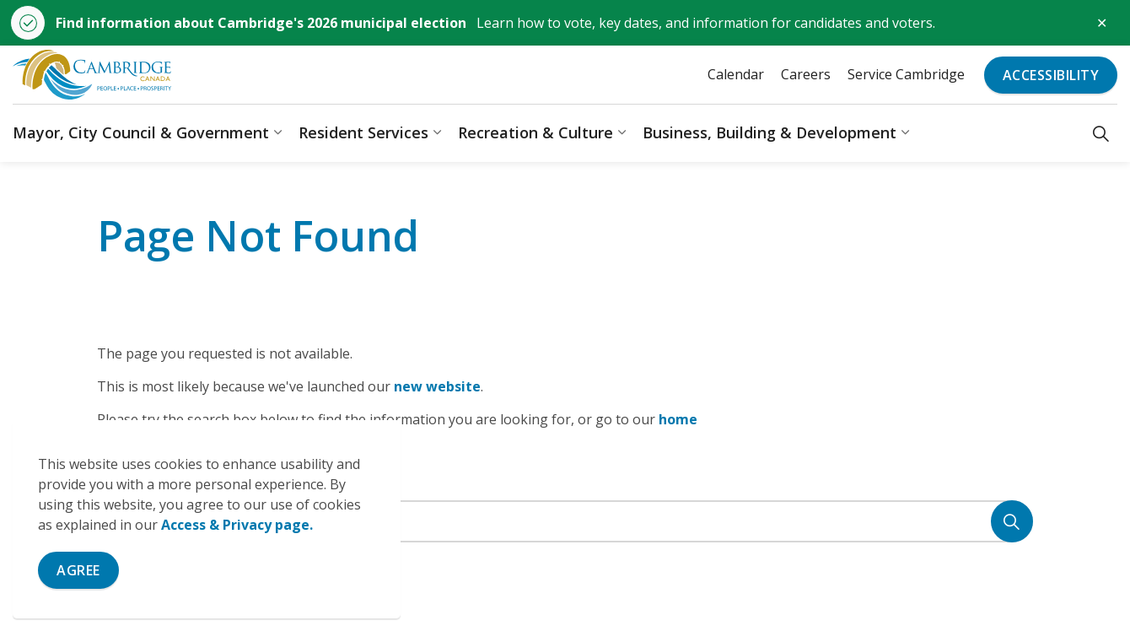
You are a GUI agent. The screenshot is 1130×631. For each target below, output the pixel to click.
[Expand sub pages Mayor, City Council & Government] (277, 133)
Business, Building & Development (769, 132)
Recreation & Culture (535, 132)
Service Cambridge (906, 74)
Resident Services (363, 132)
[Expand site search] (1101, 133)
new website (437, 386)
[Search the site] (565, 521)
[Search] (1012, 521)
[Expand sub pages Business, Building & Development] (904, 133)
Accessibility (1051, 75)
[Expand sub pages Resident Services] (436, 133)
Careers (806, 74)
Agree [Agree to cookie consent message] (78, 570)
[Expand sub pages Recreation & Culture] (621, 133)
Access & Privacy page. (237, 524)
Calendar (736, 74)
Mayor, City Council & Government (141, 132)
